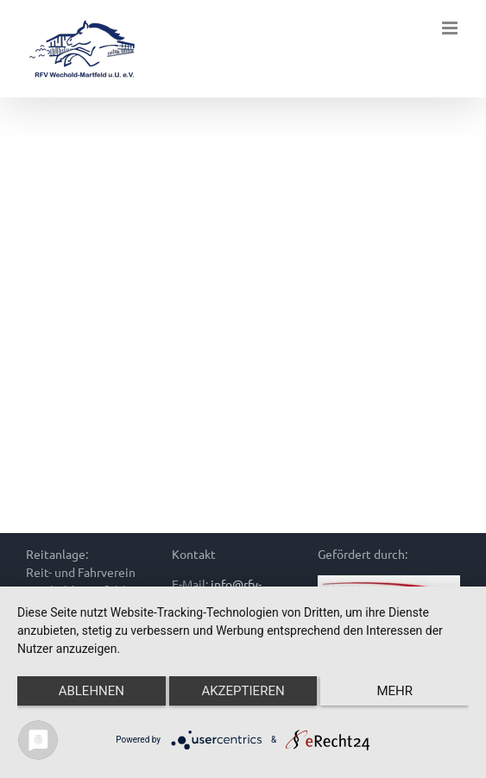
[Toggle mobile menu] (451, 28)
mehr (394, 691)
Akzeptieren (242, 691)
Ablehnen (91, 691)
